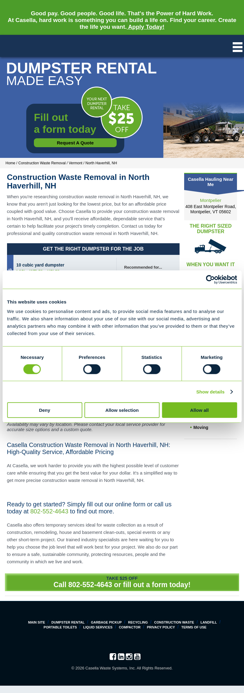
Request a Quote (75, 142)
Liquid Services (98, 627)
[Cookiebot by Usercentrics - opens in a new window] (210, 279)
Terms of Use (194, 627)
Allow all (199, 410)
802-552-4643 (49, 511)
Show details (210, 391)
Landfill (208, 622)
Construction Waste (174, 622)
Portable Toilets (60, 627)
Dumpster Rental (68, 622)
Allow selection (122, 410)
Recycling (138, 622)
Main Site (36, 622)
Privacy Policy (161, 627)
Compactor (129, 627)
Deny (44, 410)
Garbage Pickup (106, 622)
